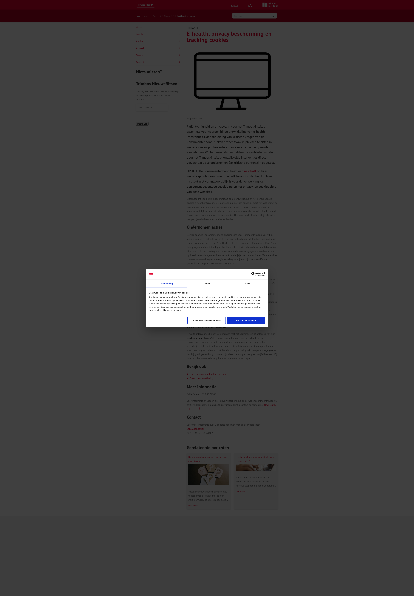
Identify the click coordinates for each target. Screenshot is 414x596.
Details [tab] (207, 283)
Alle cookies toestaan (246, 320)
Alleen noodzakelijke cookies (206, 320)
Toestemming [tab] (166, 283)
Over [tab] (247, 283)
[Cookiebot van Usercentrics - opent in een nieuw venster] (253, 274)
